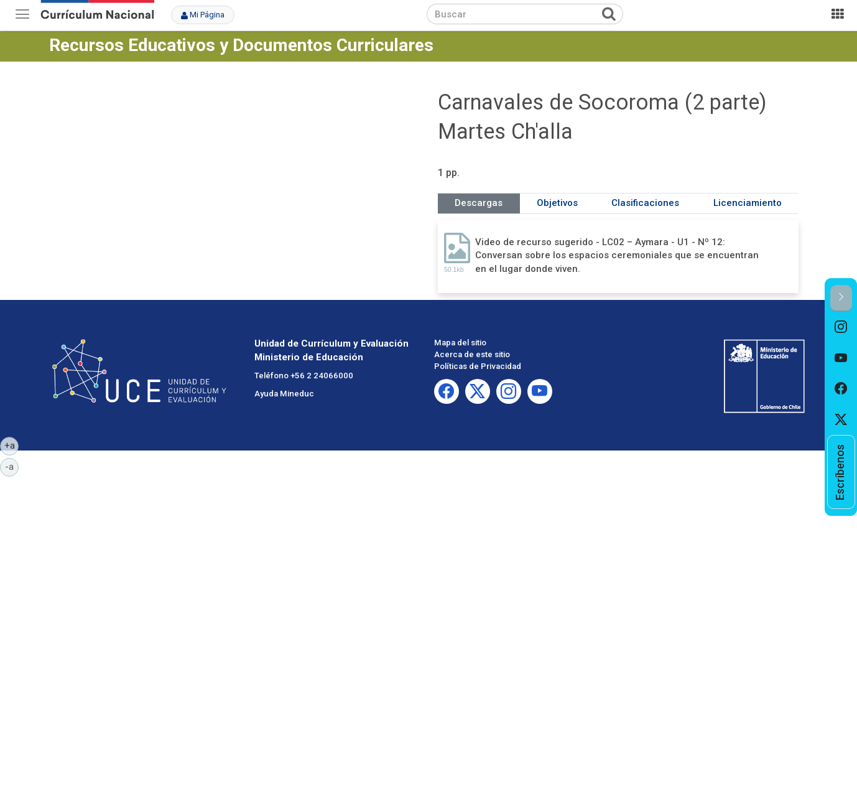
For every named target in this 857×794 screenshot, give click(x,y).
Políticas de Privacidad (477, 366)
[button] (841, 298)
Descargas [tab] (479, 202)
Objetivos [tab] (557, 202)
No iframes (238, 170)
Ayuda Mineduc (284, 393)
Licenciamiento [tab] (747, 202)
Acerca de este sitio (472, 354)
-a (12, 466)
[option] (841, 327)
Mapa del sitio (460, 342)
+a (11, 445)
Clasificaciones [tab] (645, 202)
